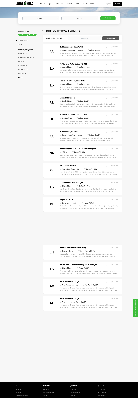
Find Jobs (108, 18)
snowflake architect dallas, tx (71, 183)
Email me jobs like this (54, 38)
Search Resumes (48, 392)
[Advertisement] (82, 227)
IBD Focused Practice (68, 166)
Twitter (102, 389)
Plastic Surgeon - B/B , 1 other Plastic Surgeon (78, 149)
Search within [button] (23, 40)
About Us (18, 392)
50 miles (21, 44)
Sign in (108, 4)
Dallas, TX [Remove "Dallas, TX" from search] (31, 35)
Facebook (103, 386)
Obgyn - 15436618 (66, 200)
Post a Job (46, 389)
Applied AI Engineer (67, 98)
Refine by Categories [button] (25, 50)
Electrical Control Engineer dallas (73, 81)
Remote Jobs (102, 395)
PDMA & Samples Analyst (69, 282)
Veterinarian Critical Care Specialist (73, 115)
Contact (18, 389)
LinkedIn (103, 392)
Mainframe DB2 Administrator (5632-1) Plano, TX (78, 265)
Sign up (117, 4)
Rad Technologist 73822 (69, 132)
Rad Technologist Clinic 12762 (71, 47)
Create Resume (75, 392)
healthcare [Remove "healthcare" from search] (22, 35)
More (20, 77)
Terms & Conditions (22, 395)
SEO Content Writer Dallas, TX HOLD (73, 64)
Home (17, 386)
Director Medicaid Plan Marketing (73, 248)
